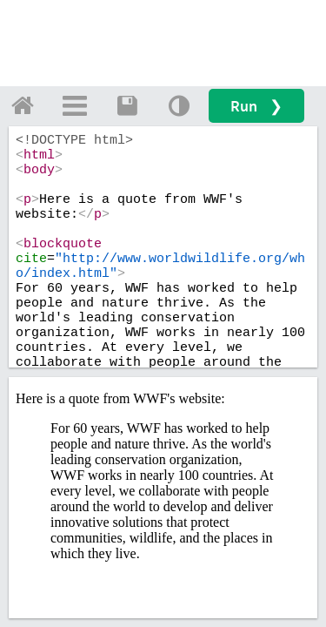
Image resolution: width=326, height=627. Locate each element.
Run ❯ (256, 106)
